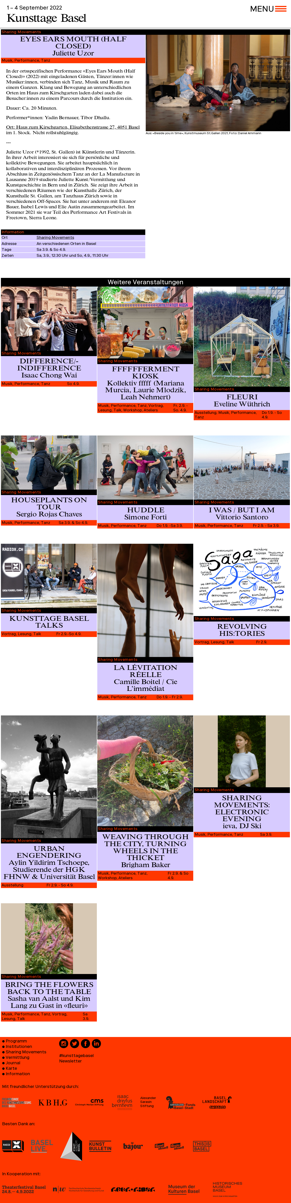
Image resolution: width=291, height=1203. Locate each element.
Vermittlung (17, 1058)
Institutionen (19, 1047)
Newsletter (70, 1062)
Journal (13, 1063)
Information (18, 1074)
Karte (11, 1069)
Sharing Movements (55, 238)
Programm (16, 1041)
